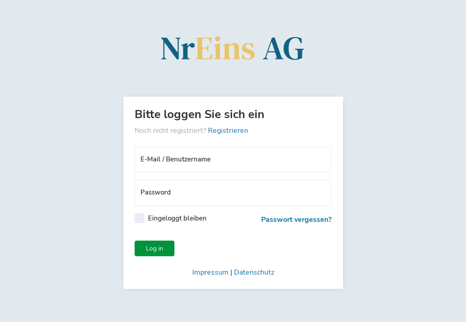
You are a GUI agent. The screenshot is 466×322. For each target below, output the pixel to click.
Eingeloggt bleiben (177, 218)
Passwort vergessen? (296, 220)
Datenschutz (254, 272)
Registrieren (228, 131)
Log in (154, 248)
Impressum (210, 272)
